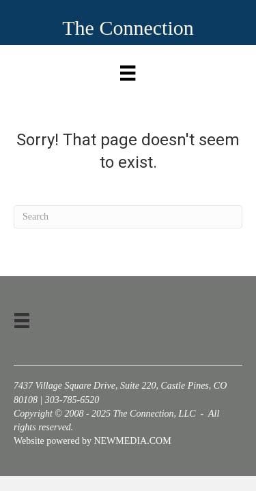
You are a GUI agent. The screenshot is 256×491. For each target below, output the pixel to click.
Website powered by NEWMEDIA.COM (92, 441)
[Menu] (127, 70)
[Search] (128, 216)
